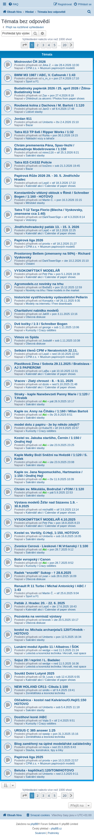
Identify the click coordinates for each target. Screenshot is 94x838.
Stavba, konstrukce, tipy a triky (44, 750)
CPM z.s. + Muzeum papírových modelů (50, 68)
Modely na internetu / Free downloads (49, 303)
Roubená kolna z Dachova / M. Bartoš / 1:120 (49, 105)
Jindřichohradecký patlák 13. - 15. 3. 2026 (46, 227)
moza (45, 747)
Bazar (29, 125)
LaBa (45, 370)
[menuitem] (13, 4)
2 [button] (37, 45)
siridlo (46, 690)
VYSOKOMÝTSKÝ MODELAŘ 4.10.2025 (44, 519)
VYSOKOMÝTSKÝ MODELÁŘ (37, 270)
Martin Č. (48, 199)
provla (46, 243)
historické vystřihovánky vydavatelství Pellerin (50, 297)
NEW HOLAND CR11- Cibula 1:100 (41, 687)
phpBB (34, 824)
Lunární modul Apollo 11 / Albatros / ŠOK (46, 647)
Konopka (47, 300)
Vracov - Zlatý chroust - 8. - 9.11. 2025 (43, 381)
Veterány (31, 219)
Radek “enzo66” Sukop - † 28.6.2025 (42, 573)
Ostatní (30, 263)
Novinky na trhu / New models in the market (52, 290)
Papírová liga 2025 (28, 757)
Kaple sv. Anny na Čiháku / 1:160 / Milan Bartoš (51, 411)
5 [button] (54, 45)
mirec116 (48, 152)
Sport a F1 (32, 81)
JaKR (45, 313)
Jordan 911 (23, 119)
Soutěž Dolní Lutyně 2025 (34, 673)
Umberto (47, 122)
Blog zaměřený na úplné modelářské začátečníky (52, 744)
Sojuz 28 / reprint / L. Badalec (37, 660)
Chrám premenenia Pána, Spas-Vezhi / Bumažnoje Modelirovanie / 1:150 (44, 147)
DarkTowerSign (51, 216)
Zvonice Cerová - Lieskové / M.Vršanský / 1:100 (51, 546)
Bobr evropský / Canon (32, 559)
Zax (44, 95)
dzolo (45, 384)
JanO (45, 108)
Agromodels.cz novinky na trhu (38, 284)
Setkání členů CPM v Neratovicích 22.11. (45, 350)
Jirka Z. (46, 65)
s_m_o (46, 78)
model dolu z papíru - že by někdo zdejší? (46, 424)
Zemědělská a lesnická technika (45, 693)
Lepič (45, 182)
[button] (24, 45)
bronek (46, 619)
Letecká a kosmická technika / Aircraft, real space (56, 653)
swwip (46, 733)
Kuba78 (47, 427)
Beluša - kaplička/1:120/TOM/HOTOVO (44, 770)
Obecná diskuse (36, 316)
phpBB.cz (56, 828)
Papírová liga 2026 (28, 240)
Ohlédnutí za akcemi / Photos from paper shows (55, 98)
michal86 (47, 509)
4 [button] (49, 45)
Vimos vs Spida (26, 337)
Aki (44, 401)
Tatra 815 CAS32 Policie (33, 162)
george (46, 327)
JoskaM (47, 340)
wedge (46, 650)
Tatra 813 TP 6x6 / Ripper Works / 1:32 (44, 132)
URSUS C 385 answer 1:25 (34, 730)
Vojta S (46, 720)
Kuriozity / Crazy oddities (41, 330)
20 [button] (64, 45)
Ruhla (46, 135)
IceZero (47, 165)
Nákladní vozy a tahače (40, 138)
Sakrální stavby (35, 155)
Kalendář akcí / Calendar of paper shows (51, 185)
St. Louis (47, 676)
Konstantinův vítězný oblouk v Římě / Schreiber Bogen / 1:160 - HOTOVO (51, 194)
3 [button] (43, 45)
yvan (45, 576)
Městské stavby (35, 202)
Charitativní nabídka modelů (36, 310)
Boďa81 (47, 287)
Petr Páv (47, 273)
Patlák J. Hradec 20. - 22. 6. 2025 (39, 603)
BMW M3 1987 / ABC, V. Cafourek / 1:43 (44, 75)
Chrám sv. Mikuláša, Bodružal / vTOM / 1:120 (49, 489)
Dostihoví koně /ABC (30, 717)
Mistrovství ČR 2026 (30, 62)
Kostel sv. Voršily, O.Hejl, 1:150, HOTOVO (46, 533)
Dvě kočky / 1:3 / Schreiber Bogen (40, 324)
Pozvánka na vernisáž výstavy (37, 616)
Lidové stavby (34, 111)
